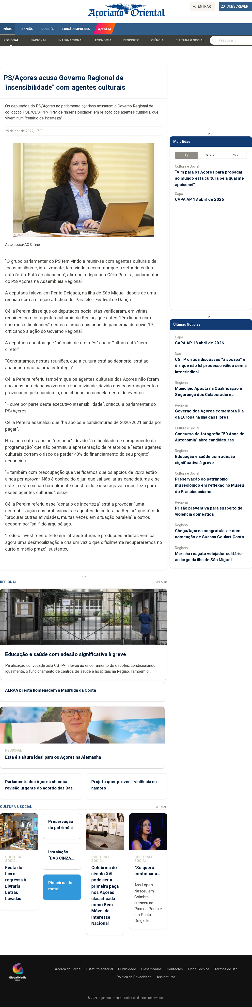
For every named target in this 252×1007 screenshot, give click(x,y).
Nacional (39, 40)
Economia (103, 40)
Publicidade (127, 969)
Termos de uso (225, 969)
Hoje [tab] (186, 155)
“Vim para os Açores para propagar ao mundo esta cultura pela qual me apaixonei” (209, 178)
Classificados (151, 969)
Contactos (175, 969)
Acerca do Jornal (68, 969)
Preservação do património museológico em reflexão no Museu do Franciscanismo (209, 485)
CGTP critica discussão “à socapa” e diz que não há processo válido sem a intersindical (211, 365)
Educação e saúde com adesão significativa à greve (65, 654)
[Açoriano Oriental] (18, 981)
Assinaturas (166, 977)
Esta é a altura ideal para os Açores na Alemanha (53, 757)
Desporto (131, 40)
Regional (11, 40)
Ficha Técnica (198, 969)
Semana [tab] (210, 155)
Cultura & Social (189, 40)
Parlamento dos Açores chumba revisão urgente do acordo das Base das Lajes (40, 787)
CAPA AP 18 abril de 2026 (199, 199)
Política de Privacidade (134, 977)
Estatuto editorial (99, 969)
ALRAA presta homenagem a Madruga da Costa (50, 690)
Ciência (157, 40)
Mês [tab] (235, 155)
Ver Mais (161, 582)
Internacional (70, 40)
